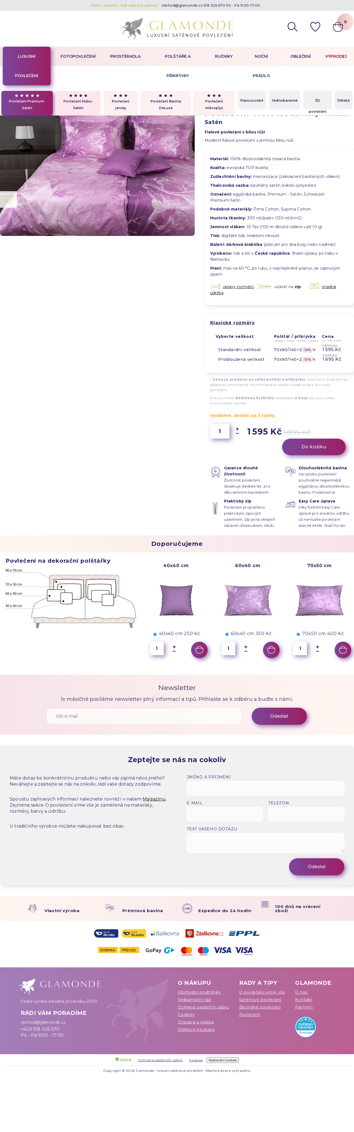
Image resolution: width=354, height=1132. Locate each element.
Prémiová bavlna (142, 910)
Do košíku (313, 446)
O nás (301, 992)
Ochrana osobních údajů (203, 1007)
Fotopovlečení (78, 56)
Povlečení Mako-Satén (78, 102)
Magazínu (154, 799)
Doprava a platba (196, 1022)
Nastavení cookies (223, 1060)
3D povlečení (317, 103)
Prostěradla (125, 56)
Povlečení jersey (120, 102)
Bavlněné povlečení (260, 1007)
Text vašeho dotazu (212, 829)
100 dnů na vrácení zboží (297, 908)
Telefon (278, 803)
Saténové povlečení (260, 999)
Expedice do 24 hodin (224, 910)
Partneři (304, 1007)
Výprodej (336, 56)
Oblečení (300, 56)
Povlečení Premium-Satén (27, 102)
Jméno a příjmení (209, 777)
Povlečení (249, 1014)
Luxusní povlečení (26, 66)
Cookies (186, 1014)
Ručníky (224, 56)
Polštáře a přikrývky (178, 66)
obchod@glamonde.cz (182, 5)
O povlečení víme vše (262, 992)
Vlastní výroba (62, 910)
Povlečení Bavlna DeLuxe (165, 102)
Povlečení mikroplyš (214, 102)
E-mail (195, 803)
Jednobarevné (285, 100)
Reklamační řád (194, 999)
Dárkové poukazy (196, 1029)
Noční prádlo (261, 66)
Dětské (343, 100)
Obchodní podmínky (199, 992)
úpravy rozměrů (238, 286)
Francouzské (251, 100)
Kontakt (303, 999)
